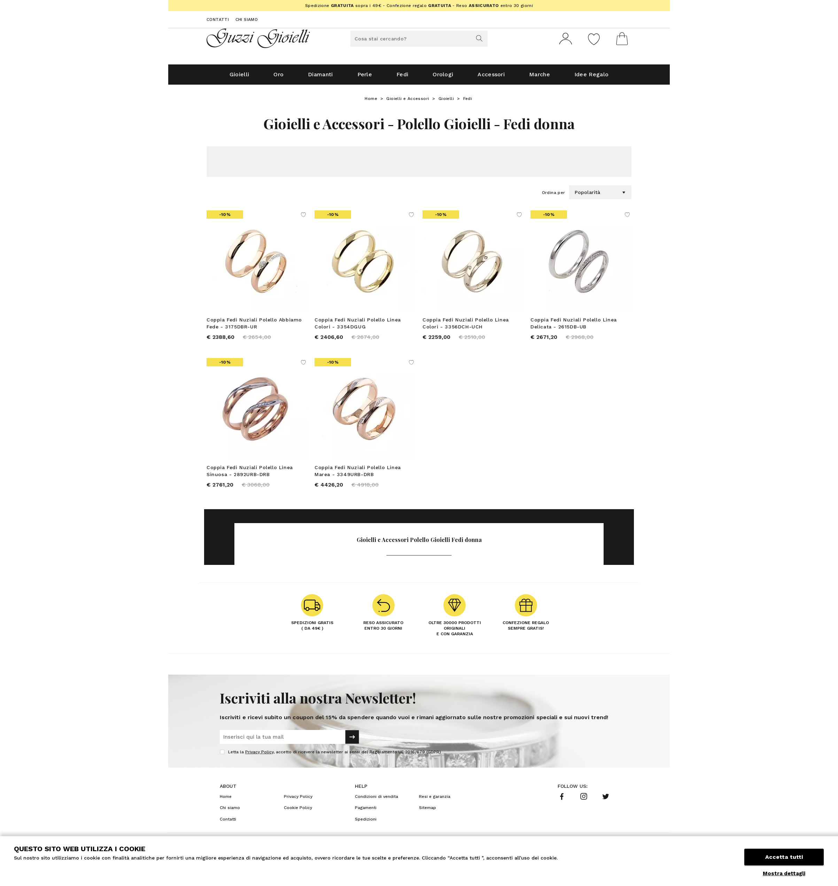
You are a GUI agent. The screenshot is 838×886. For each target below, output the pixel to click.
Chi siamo (246, 19)
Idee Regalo (591, 77)
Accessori (491, 77)
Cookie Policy (298, 810)
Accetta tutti (784, 857)
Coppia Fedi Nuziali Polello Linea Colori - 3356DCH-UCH (465, 326)
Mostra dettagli (784, 873)
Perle (364, 77)
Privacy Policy (259, 754)
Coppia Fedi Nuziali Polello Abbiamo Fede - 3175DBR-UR (254, 326)
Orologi (443, 77)
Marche (539, 77)
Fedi (402, 77)
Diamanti (320, 77)
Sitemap (427, 810)
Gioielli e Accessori (407, 101)
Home (371, 101)
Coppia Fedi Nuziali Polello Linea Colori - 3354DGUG (358, 326)
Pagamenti (366, 810)
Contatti (218, 19)
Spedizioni (366, 821)
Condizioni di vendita (376, 799)
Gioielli (239, 77)
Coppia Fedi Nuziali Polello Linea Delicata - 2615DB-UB (573, 326)
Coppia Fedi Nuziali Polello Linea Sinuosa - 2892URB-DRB (250, 473)
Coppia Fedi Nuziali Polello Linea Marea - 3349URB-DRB (358, 473)
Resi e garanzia (434, 799)
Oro (278, 77)
